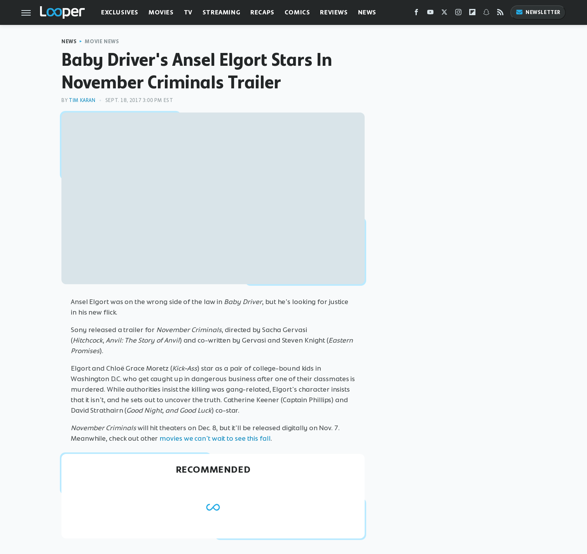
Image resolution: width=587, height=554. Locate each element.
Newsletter (538, 12)
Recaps (262, 12)
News (367, 12)
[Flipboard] (472, 13)
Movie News (102, 41)
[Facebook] (416, 13)
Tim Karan (82, 100)
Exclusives (119, 12)
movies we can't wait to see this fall (214, 438)
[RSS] (500, 13)
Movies (161, 12)
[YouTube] (430, 13)
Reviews (334, 12)
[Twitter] (444, 13)
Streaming (221, 12)
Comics (297, 12)
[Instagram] (458, 13)
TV (188, 12)
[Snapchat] (486, 13)
